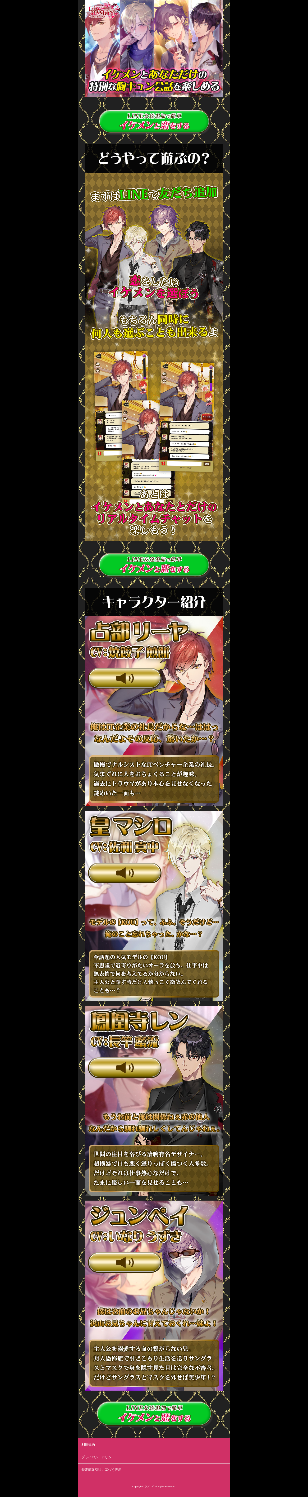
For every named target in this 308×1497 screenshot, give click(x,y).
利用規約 (88, 1444)
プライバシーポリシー (98, 1457)
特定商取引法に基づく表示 (101, 1470)
